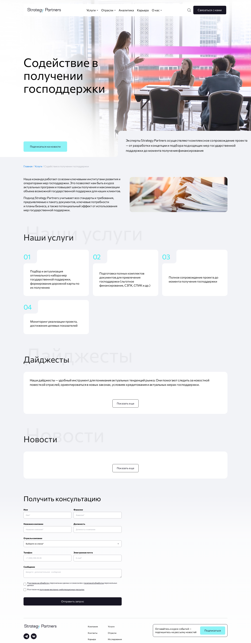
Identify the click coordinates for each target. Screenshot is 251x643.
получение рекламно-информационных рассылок (62, 590)
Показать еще (125, 403)
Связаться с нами (210, 10)
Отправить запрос (72, 602)
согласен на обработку (39, 583)
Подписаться (212, 631)
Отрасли (112, 633)
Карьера (92, 640)
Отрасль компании (33, 538)
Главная (29, 166)
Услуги (39, 166)
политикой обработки (94, 583)
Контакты (92, 633)
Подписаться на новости (45, 146)
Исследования (115, 640)
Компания (93, 627)
